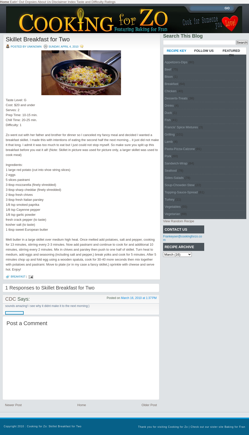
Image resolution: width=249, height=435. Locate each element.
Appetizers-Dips (176, 62)
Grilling (170, 134)
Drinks (169, 105)
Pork (168, 156)
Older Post (149, 405)
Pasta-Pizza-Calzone (180, 149)
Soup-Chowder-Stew (179, 185)
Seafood (171, 170)
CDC (10, 299)
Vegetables (173, 207)
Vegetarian (172, 214)
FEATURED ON (231, 53)
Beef (168, 69)
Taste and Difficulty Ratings (96, 2)
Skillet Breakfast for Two (38, 39)
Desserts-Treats (176, 98)
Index (72, 2)
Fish (168, 120)
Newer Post (13, 405)
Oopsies (31, 2)
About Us (44, 2)
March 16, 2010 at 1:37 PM (139, 298)
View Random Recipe (178, 221)
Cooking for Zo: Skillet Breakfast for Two (54, 426)
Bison (169, 76)
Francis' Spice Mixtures (181, 127)
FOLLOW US (204, 51)
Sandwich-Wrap (176, 163)
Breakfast (18, 276)
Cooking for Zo (178, 427)
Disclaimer (59, 2)
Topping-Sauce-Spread (181, 192)
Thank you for (148, 427)
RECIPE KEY (177, 51)
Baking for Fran (235, 427)
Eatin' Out (17, 2)
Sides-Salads (174, 178)
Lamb (169, 142)
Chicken (170, 91)
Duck (168, 113)
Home (81, 405)
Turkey (169, 199)
